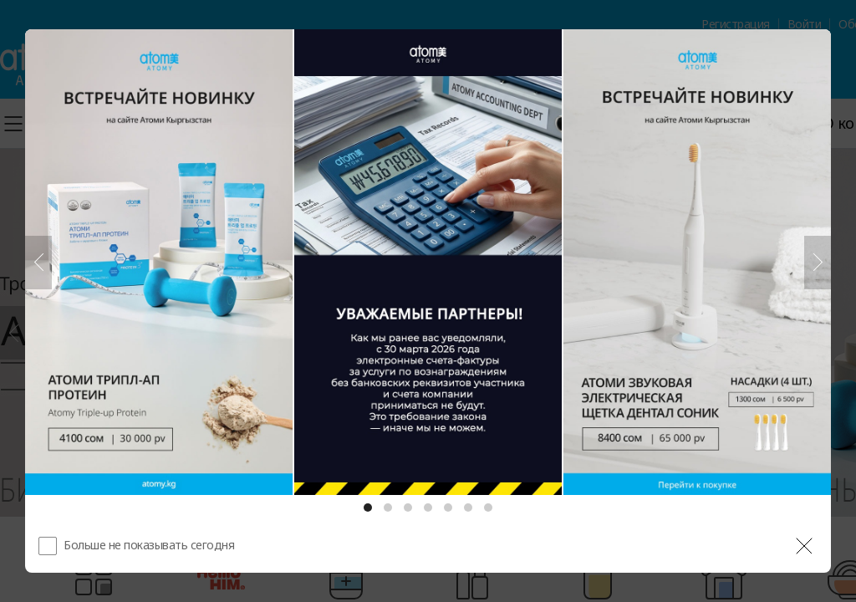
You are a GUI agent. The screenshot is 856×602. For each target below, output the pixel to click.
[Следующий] (817, 262)
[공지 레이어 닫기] (804, 546)
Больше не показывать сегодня (149, 545)
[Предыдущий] (38, 262)
